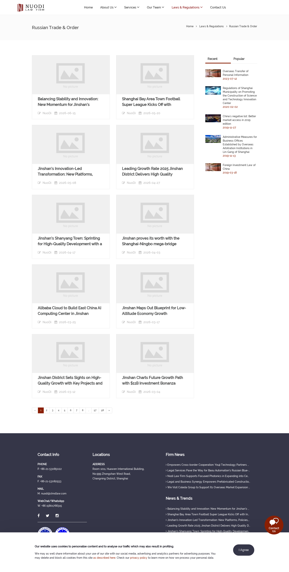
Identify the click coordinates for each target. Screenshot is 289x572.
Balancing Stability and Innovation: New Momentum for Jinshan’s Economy (208, 508)
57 (95, 410)
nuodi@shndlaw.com (255, 7)
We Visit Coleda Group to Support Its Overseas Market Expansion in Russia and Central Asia (208, 487)
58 (102, 410)
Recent (213, 59)
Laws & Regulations (187, 7)
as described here (104, 557)
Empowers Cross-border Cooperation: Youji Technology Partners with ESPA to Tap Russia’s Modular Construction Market (208, 464)
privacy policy (138, 557)
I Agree (244, 550)
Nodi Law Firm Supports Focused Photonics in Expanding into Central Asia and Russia (208, 476)
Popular (239, 59)
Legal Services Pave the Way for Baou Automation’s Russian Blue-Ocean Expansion (208, 470)
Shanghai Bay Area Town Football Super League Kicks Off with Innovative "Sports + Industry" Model (208, 514)
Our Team (155, 7)
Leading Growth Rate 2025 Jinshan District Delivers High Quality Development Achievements (208, 525)
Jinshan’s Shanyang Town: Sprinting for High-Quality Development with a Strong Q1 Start (208, 531)
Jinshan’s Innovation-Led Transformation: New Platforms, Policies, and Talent (208, 519)
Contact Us (218, 7)
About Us (108, 7)
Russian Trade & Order (243, 26)
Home (88, 7)
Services (131, 7)
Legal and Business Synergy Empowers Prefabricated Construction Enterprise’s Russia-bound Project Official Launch (208, 481)
